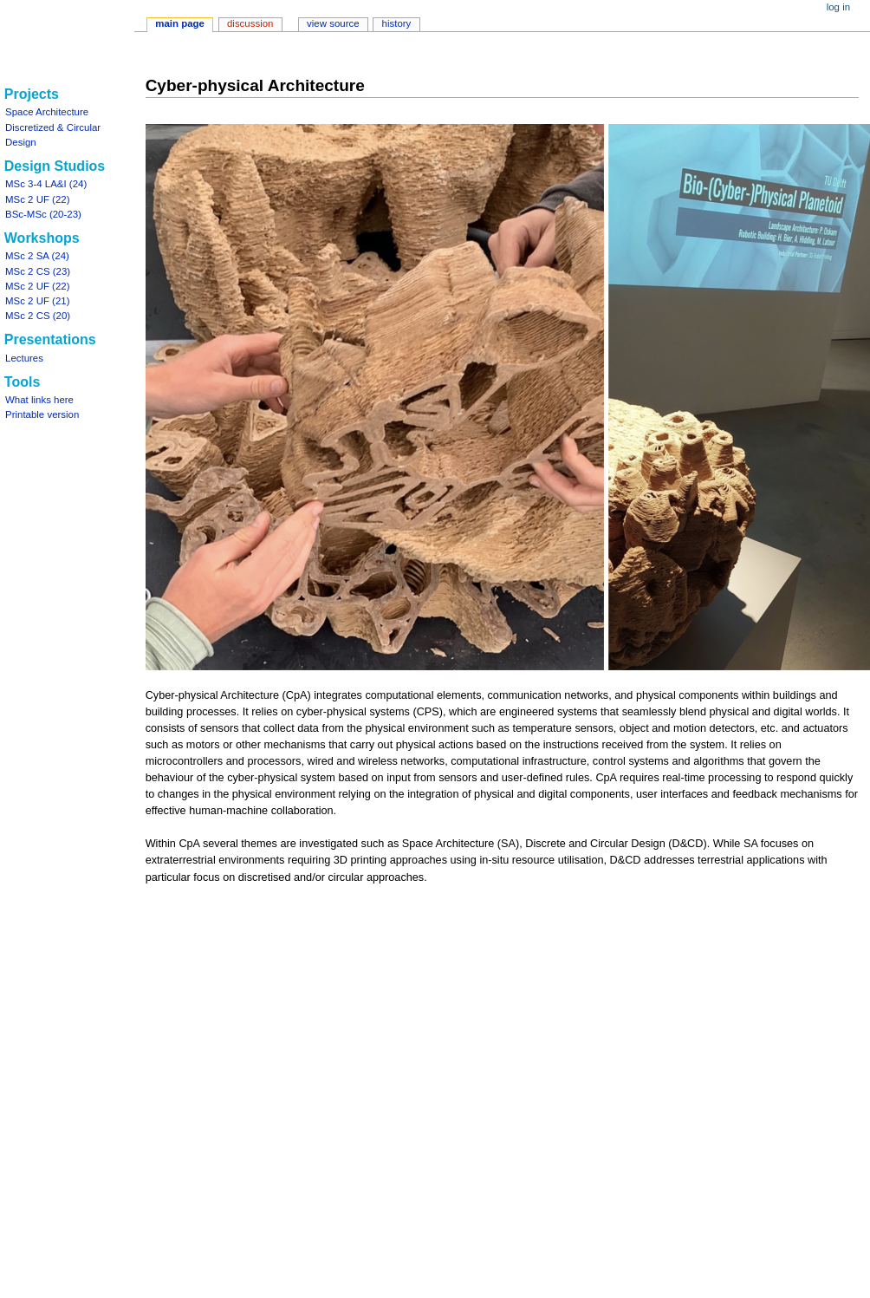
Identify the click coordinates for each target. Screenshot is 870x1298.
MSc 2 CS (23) (37, 271)
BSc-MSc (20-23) (43, 214)
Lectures (24, 358)
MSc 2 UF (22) (37, 199)
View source (333, 23)
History (397, 23)
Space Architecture (46, 112)
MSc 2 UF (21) (37, 301)
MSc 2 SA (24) (37, 256)
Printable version (42, 414)
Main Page (180, 23)
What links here (39, 400)
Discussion (250, 23)
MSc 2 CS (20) (37, 315)
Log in (838, 7)
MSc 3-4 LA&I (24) (46, 184)
